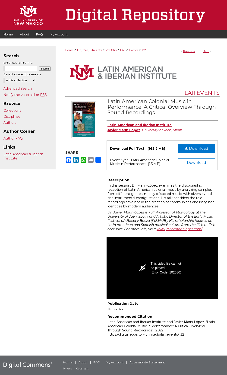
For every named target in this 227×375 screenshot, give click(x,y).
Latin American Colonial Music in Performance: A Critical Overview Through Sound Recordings (161, 107)
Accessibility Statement (147, 362)
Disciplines (11, 116)
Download (196, 148)
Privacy (67, 368)
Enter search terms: (18, 62)
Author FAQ (13, 138)
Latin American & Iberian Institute (23, 156)
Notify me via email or (25, 95)
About (83, 362)
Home (69, 50)
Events (133, 50)
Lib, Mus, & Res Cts (89, 50)
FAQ (96, 362)
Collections (12, 110)
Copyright (82, 368)
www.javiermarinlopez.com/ (179, 229)
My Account (115, 362)
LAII (122, 50)
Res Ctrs (111, 50)
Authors (9, 123)
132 (144, 50)
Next (206, 51)
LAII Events (202, 92)
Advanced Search (17, 88)
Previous (189, 51)
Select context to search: (22, 74)
